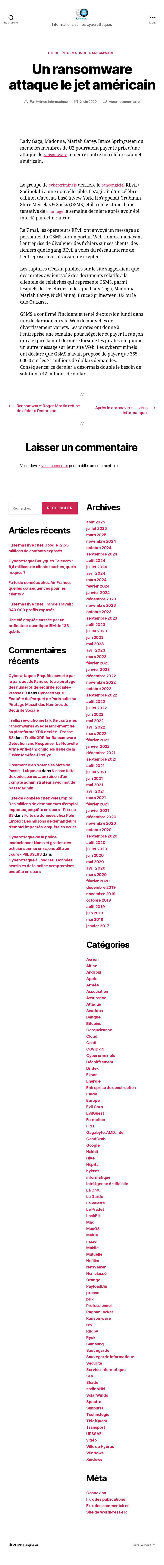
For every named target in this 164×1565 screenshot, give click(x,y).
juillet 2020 (96, 857)
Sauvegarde (97, 1358)
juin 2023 (95, 645)
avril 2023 (95, 658)
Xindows (94, 1467)
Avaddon (94, 1018)
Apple (91, 986)
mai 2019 (94, 927)
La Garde (94, 1204)
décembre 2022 (101, 684)
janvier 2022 (98, 754)
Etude (51, 54)
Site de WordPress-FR (106, 1520)
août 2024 (95, 568)
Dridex (92, 1076)
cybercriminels (65, 186)
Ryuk (90, 1345)
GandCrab (95, 1147)
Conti (91, 1050)
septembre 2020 (101, 844)
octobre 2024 (98, 555)
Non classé (96, 1281)
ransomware (57, 156)
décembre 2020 (101, 825)
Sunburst (94, 1416)
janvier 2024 (98, 600)
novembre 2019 (101, 901)
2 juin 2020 (88, 103)
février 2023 (98, 671)
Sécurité (94, 1371)
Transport (95, 1435)
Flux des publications (105, 1507)
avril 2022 (95, 735)
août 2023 (95, 632)
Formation (95, 1127)
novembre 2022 (101, 690)
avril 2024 (95, 581)
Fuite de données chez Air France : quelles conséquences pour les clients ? (40, 596)
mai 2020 (95, 869)
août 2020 (95, 850)
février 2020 (98, 889)
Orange (93, 1288)
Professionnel (99, 1313)
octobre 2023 (98, 619)
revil (90, 1332)
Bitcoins (93, 1031)
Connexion (96, 1501)
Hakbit (92, 1159)
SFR (89, 1384)
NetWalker (96, 1275)
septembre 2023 (101, 626)
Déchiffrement (99, 1070)
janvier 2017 (97, 934)
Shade (92, 1390)
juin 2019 (94, 921)
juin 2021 (94, 786)
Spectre (93, 1409)
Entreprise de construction (111, 1095)
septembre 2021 (101, 767)
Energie (93, 1089)
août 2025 (95, 530)
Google (93, 1153)
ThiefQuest (96, 1429)
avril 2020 (95, 876)
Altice (91, 973)
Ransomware (105, 54)
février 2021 (97, 812)
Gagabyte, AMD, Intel (105, 1140)
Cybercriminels (100, 1063)
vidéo (91, 1448)
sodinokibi (95, 1397)
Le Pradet (95, 1217)
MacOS (93, 1236)
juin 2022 (94, 722)
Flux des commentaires (107, 1513)
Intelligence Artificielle (107, 1191)
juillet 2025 (96, 536)
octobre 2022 (98, 696)
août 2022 (95, 709)
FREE (90, 1134)
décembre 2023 (101, 607)
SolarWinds (97, 1403)
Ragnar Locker (99, 1320)
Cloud (91, 1044)
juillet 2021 (96, 780)
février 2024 (98, 594)
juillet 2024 (96, 575)
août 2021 (95, 773)
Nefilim (92, 1268)
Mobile (92, 1255)
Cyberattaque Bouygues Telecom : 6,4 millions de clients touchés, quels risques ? (42, 575)
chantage (69, 212)
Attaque (93, 1012)
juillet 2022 (96, 716)
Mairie (92, 1243)
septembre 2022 (101, 703)
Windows (95, 1461)
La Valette (95, 1211)
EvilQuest (95, 1121)
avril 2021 (95, 799)
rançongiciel (118, 186)
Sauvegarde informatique (110, 1364)
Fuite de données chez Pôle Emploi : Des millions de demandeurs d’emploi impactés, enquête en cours (42, 829)
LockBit (93, 1223)
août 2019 (95, 914)
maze (91, 1249)
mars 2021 (96, 805)
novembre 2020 (101, 831)
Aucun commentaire (125, 103)
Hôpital (93, 1172)
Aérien (92, 967)
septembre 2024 (101, 562)
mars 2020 (96, 882)
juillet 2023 (96, 639)
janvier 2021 (97, 818)
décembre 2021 (101, 760)
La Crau (93, 1198)
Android (93, 980)
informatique (75, 54)
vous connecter (54, 473)
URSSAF (93, 1441)
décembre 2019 (101, 895)
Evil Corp (94, 1114)
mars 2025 (96, 543)
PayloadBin (96, 1294)
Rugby (92, 1339)
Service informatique (106, 1377)
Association (97, 999)
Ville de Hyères (100, 1454)
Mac (90, 1230)
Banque (93, 1025)
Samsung (95, 1352)
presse (92, 1300)
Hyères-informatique (50, 103)
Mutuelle (94, 1262)
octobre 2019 (98, 908)
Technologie (97, 1422)
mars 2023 (96, 664)
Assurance (96, 1006)
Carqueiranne (99, 1038)
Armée (92, 993)
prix (90, 1307)
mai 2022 (95, 728)
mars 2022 (96, 741)
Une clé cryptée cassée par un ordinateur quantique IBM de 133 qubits (39, 634)
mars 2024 (96, 587)
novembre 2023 (101, 613)
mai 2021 (94, 793)
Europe (93, 1108)
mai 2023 (95, 652)
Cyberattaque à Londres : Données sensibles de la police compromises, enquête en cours (42, 874)
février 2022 (97, 748)
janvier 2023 (98, 677)
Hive (90, 1166)
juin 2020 (95, 863)
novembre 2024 (101, 549)
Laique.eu (32, 1553)
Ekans (91, 1082)
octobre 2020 (99, 837)
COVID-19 (95, 1057)
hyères (92, 1179)
